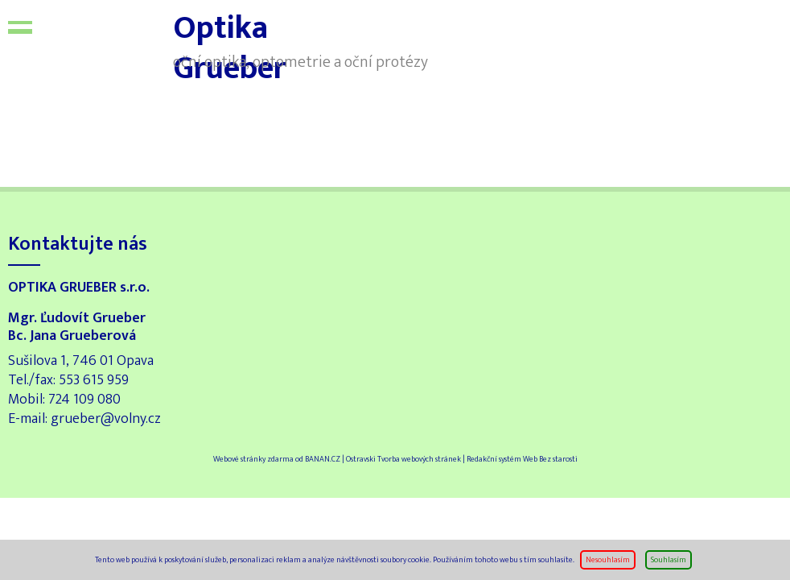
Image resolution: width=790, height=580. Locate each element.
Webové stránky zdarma (253, 459)
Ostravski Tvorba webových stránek (403, 459)
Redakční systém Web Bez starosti (522, 459)
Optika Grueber (108, 40)
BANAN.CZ (322, 459)
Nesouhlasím (608, 559)
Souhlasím (668, 559)
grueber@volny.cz (106, 419)
